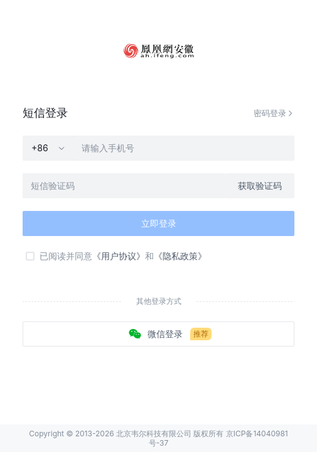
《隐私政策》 (180, 255)
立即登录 (158, 223)
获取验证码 (260, 185)
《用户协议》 (118, 255)
